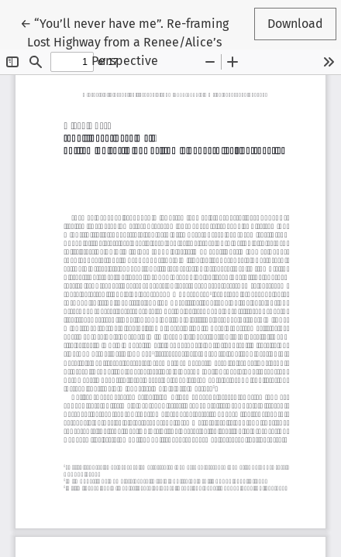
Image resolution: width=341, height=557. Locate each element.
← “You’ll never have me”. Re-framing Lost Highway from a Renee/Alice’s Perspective (124, 41)
